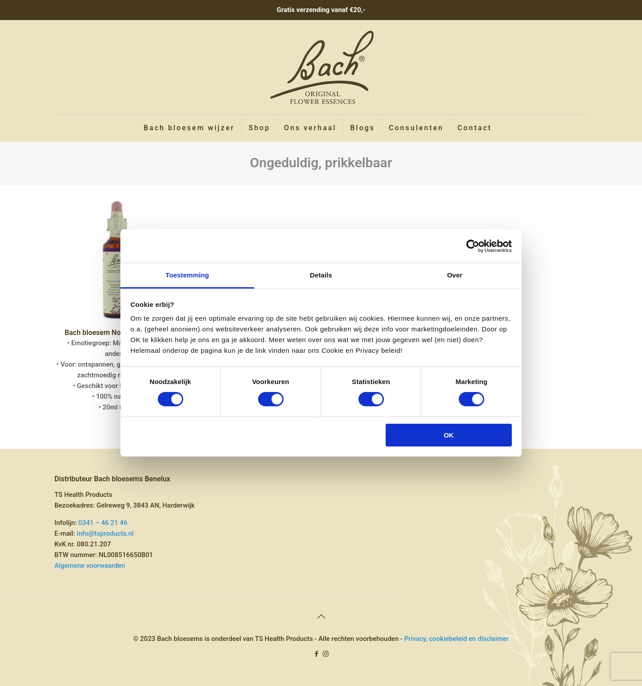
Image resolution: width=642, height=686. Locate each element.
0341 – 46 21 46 (103, 523)
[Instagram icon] (325, 654)
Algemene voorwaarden (89, 566)
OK (449, 435)
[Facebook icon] (316, 654)
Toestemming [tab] (187, 275)
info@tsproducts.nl (105, 533)
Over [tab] (455, 275)
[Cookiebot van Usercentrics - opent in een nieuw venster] (473, 245)
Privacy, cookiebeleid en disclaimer (456, 639)
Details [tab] (321, 275)
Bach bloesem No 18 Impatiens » (117, 332)
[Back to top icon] (321, 616)
